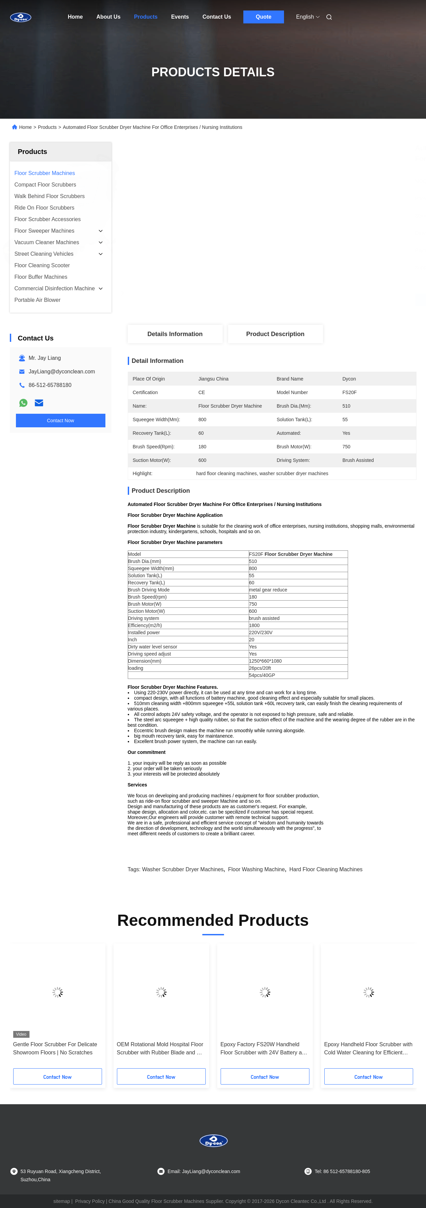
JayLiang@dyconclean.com (62, 371)
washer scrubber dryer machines (182, 869)
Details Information (175, 334)
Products (146, 17)
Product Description (275, 334)
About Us (108, 17)
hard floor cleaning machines (326, 869)
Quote (263, 17)
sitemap (61, 1201)
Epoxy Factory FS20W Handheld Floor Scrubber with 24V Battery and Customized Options (264, 1049)
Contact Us (216, 17)
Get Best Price (307, 300)
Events (180, 17)
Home (75, 17)
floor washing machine (256, 869)
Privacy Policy (90, 1201)
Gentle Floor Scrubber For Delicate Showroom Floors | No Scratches (55, 1048)
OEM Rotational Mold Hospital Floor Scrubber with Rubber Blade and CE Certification (160, 1049)
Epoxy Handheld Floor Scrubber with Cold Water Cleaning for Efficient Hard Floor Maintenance (368, 1049)
